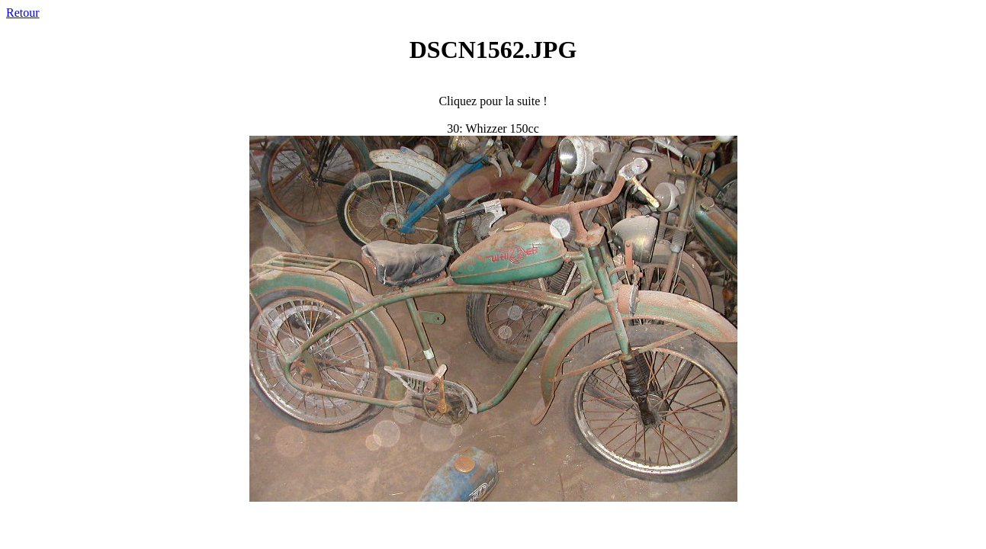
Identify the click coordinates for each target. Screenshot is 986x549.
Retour (23, 12)
